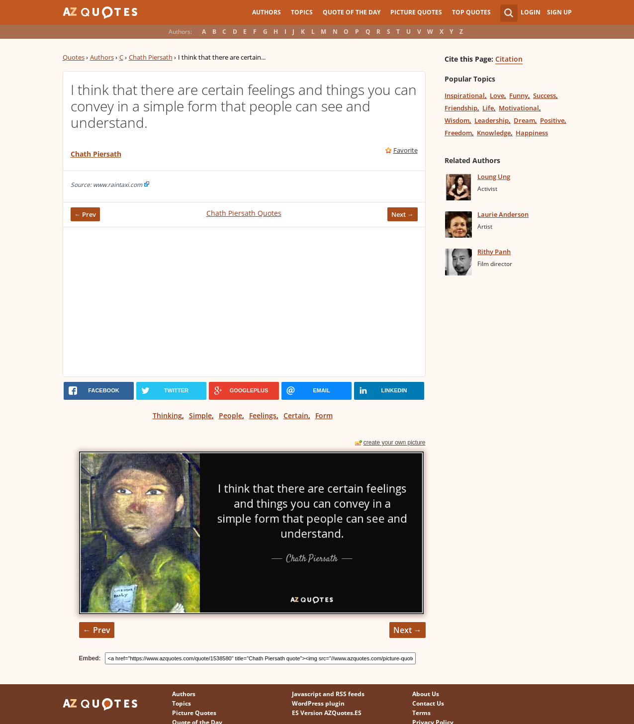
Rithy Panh (494, 251)
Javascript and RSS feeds (328, 694)
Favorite (405, 150)
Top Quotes (471, 12)
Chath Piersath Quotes (243, 213)
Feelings (262, 415)
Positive (552, 120)
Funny (518, 95)
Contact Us (428, 703)
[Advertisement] (244, 301)
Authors (266, 12)
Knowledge (494, 132)
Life (488, 107)
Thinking (167, 415)
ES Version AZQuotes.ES (327, 713)
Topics (302, 12)
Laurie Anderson (503, 214)
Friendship (461, 107)
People (230, 415)
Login (531, 12)
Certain (295, 415)
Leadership (491, 120)
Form (324, 415)
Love (497, 95)
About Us (425, 694)
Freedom (458, 132)
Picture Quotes (416, 12)
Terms (421, 713)
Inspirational (465, 95)
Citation (509, 59)
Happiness (532, 132)
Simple (200, 415)
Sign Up (559, 12)
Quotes (74, 57)
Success (544, 95)
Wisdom (457, 120)
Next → (402, 214)
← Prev (85, 214)
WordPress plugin (318, 703)
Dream (524, 120)
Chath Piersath (151, 57)
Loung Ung (493, 176)
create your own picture (394, 442)
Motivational (519, 107)
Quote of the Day (351, 12)
